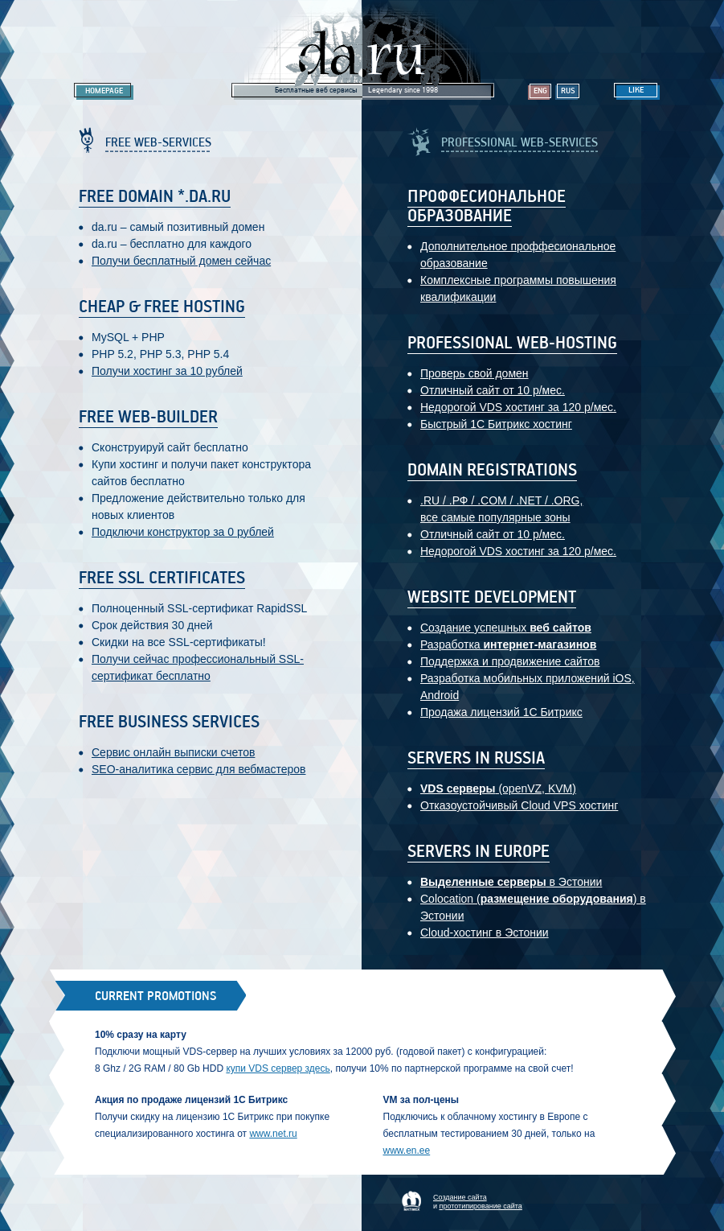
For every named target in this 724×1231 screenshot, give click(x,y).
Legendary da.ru (362, 49)
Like (636, 90)
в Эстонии (511, 881)
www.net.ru (273, 1133)
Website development (491, 597)
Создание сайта (460, 1197)
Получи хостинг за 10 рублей (167, 370)
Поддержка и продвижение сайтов (509, 661)
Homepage (104, 91)
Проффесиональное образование (486, 206)
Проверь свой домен (474, 373)
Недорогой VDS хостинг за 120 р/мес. (518, 407)
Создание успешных (505, 627)
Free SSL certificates (162, 578)
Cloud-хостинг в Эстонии (484, 932)
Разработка (508, 644)
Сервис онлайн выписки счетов (173, 752)
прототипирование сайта (481, 1206)
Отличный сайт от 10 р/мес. (492, 390)
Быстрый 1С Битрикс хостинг (496, 424)
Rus (568, 91)
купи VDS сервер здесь (277, 1068)
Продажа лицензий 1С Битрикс (501, 712)
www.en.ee (407, 1150)
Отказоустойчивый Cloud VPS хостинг (519, 805)
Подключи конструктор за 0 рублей (183, 531)
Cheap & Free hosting (162, 307)
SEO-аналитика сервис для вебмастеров (198, 769)
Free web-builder (148, 417)
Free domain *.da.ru (155, 197)
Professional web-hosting (512, 343)
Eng (540, 91)
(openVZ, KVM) (498, 788)
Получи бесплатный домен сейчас (181, 260)
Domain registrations (492, 470)
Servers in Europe (478, 852)
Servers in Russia (476, 758)
